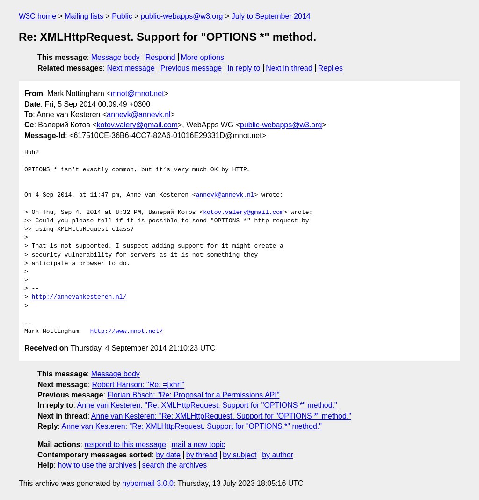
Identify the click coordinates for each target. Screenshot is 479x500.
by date (168, 455)
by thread (202, 455)
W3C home (37, 16)
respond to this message (125, 445)
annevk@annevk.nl (138, 114)
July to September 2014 (271, 16)
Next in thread (289, 68)
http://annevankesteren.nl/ (79, 297)
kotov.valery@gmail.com (137, 125)
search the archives (174, 465)
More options (203, 57)
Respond (160, 57)
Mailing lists (84, 16)
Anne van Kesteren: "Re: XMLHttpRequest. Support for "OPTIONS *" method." (207, 405)
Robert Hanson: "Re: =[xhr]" (138, 385)
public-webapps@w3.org (182, 16)
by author (277, 455)
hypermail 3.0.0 (147, 483)
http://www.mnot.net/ (126, 331)
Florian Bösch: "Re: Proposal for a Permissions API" (193, 395)
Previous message (191, 68)
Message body (115, 57)
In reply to (243, 68)
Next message (131, 68)
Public (122, 16)
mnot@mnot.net (137, 93)
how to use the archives (97, 465)
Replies (330, 68)
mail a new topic (198, 445)
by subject (239, 455)
